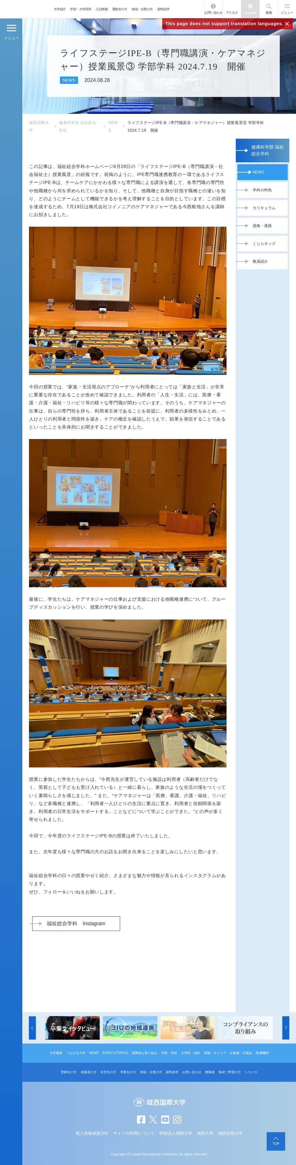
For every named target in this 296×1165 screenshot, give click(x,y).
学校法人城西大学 (175, 1133)
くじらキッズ (264, 243)
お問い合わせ (213, 12)
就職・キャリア (215, 1053)
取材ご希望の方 (230, 1072)
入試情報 (102, 9)
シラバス (251, 1072)
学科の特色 (262, 190)
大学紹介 (60, 9)
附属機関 (262, 1053)
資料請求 (163, 9)
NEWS (258, 172)
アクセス (232, 12)
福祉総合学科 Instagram (76, 923)
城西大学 (205, 1133)
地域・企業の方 (142, 9)
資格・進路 (262, 225)
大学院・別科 (190, 1053)
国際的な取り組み (144, 1053)
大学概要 (56, 1053)
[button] (32, 1027)
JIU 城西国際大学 (25, 9)
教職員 (210, 1072)
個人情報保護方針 (92, 1133)
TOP (275, 1144)
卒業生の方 (128, 1072)
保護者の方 (89, 1072)
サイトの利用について (134, 1133)
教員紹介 (260, 261)
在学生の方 (108, 1072)
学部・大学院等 (80, 9)
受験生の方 (119, 9)
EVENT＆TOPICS (115, 1053)
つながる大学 (75, 1053)
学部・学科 (169, 1053)
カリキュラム (264, 208)
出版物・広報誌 (241, 1053)
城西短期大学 (230, 1133)
